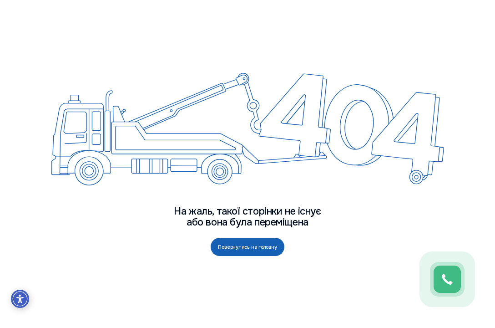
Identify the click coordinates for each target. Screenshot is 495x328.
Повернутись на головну (247, 247)
